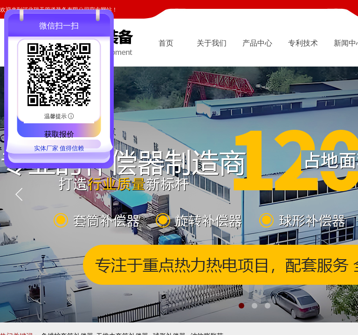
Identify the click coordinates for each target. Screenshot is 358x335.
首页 (165, 43)
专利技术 (303, 43)
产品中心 (257, 43)
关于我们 (212, 43)
